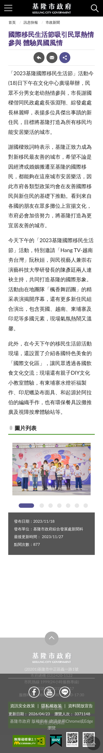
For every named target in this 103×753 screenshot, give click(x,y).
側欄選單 (8, 8)
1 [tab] (26, 505)
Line (64, 692)
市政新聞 (53, 22)
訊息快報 (31, 22)
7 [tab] (85, 505)
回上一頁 (39, 57)
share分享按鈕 (64, 57)
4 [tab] (59, 505)
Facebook (34, 692)
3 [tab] (50, 505)
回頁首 (93, 743)
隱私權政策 (51, 705)
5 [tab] (68, 505)
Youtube (49, 692)
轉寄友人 (51, 57)
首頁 (12, 22)
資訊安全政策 (22, 705)
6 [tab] (77, 505)
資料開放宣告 (80, 705)
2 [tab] (42, 505)
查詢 (95, 8)
